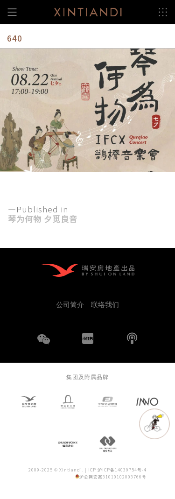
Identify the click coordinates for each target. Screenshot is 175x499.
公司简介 (70, 304)
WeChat (43, 344)
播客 (132, 338)
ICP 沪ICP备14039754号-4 (117, 470)
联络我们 (105, 304)
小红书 (88, 338)
